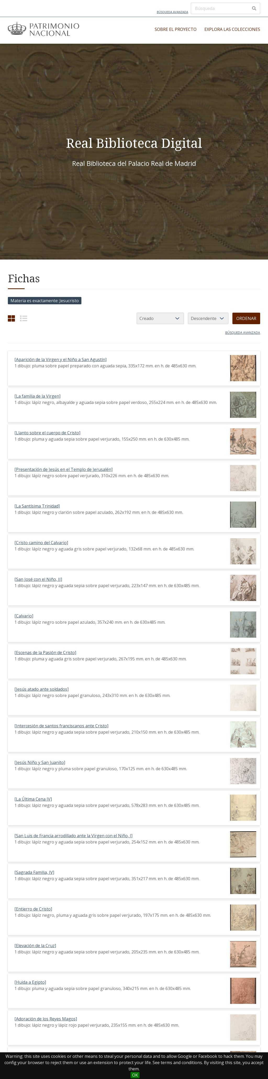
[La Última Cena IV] (33, 799)
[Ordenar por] (160, 318)
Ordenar (246, 318)
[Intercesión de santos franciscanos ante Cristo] (61, 726)
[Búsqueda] (225, 8)
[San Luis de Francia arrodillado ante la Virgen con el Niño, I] (73, 836)
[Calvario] (23, 616)
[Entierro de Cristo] (33, 909)
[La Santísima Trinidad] (37, 506)
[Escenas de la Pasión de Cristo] (45, 652)
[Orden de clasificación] (208, 318)
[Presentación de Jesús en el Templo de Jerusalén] (63, 469)
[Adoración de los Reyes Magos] (45, 1019)
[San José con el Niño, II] (38, 579)
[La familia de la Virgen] (37, 396)
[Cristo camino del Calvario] (41, 543)
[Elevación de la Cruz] (35, 945)
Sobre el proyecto (176, 29)
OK (135, 1075)
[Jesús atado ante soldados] (41, 689)
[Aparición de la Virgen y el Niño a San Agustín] (60, 359)
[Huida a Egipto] (30, 982)
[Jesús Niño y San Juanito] (39, 762)
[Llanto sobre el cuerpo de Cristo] (47, 433)
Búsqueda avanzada (172, 12)
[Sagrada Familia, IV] (34, 872)
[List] (23, 318)
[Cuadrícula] (11, 318)
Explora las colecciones (232, 29)
